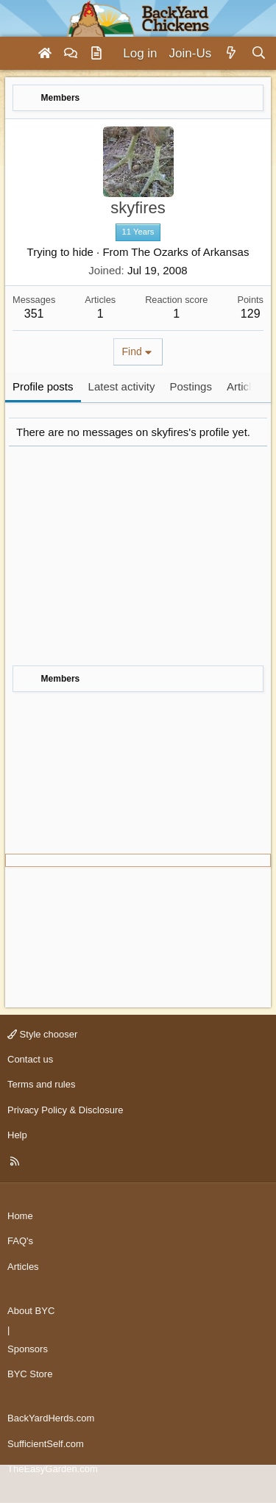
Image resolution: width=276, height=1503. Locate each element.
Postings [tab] (190, 386)
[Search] (258, 53)
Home (20, 1215)
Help (17, 1134)
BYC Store (29, 1373)
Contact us (30, 1059)
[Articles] (96, 53)
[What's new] (230, 53)
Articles (23, 1266)
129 (251, 313)
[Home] (44, 53)
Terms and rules (41, 1084)
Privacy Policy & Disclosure (65, 1109)
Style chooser (42, 1034)
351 (34, 313)
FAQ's (20, 1240)
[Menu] (18, 54)
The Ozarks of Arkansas (190, 252)
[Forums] (70, 53)
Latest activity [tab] (121, 386)
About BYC (30, 1310)
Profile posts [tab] (43, 386)
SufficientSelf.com (45, 1443)
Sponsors (27, 1348)
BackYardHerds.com (50, 1418)
